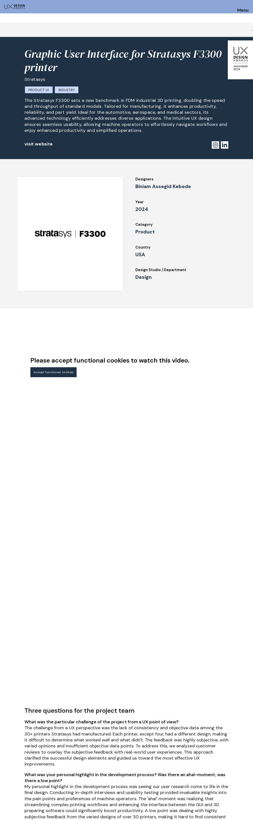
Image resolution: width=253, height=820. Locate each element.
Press (208, 767)
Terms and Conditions (223, 781)
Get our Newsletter (228, 738)
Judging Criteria (67, 774)
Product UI (38, 90)
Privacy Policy (216, 774)
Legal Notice (165, 781)
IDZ (156, 767)
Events (109, 774)
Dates (8, 776)
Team (108, 787)
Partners (161, 787)
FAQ (7, 782)
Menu (243, 10)
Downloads (163, 774)
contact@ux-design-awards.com (47, 808)
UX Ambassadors (68, 781)
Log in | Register (218, 787)
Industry (67, 90)
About (109, 781)
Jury (57, 767)
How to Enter (15, 769)
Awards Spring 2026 (121, 767)
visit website (38, 144)
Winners (60, 787)
